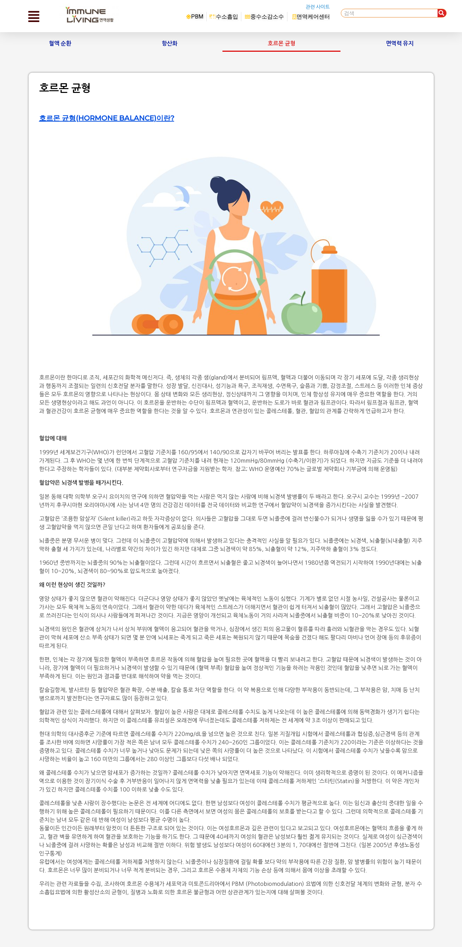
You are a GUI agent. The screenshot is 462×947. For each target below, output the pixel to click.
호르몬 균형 (281, 43)
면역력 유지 (399, 43)
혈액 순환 (60, 43)
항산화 (169, 43)
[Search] (442, 13)
